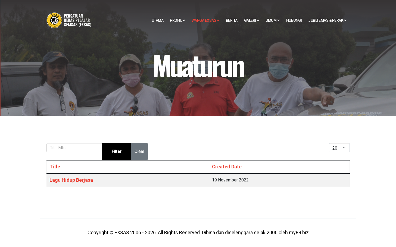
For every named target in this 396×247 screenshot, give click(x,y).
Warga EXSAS (204, 20)
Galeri (250, 20)
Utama (158, 20)
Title (54, 166)
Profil (176, 20)
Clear (139, 151)
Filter (117, 151)
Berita (232, 20)
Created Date (227, 166)
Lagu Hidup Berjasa (71, 180)
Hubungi (294, 20)
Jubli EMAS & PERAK (325, 20)
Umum (271, 20)
